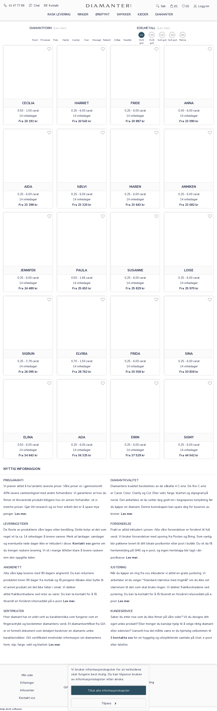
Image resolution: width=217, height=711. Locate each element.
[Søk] (151, 6)
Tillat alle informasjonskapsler (109, 690)
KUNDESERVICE (122, 611)
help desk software (11, 709)
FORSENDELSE (121, 524)
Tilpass (108, 703)
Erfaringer (27, 683)
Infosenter (27, 690)
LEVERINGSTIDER (15, 524)
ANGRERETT (12, 567)
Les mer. (21, 514)
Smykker (124, 14)
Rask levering (59, 14)
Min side (27, 675)
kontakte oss (123, 638)
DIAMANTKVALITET (125, 480)
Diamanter (164, 14)
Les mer (126, 514)
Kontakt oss (81, 543)
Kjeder (143, 14)
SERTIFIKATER (13, 611)
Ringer (83, 14)
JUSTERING (118, 567)
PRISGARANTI (13, 480)
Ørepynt (102, 14)
